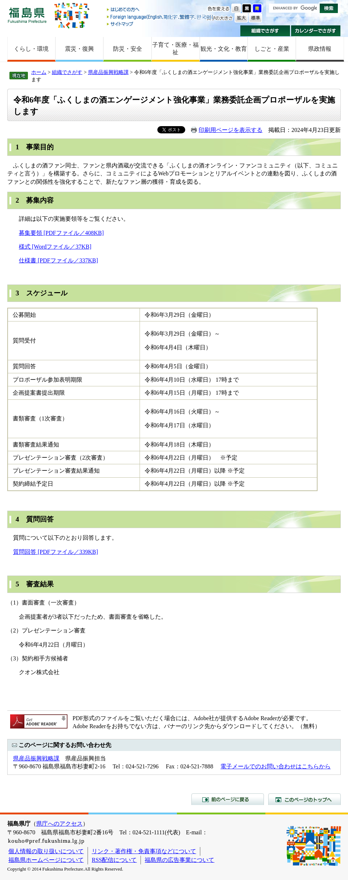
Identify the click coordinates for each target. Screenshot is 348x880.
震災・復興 (79, 49)
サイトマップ (160, 23)
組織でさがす (265, 30)
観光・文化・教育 (223, 49)
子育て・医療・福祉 (175, 48)
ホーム (38, 72)
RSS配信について (114, 860)
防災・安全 (127, 49)
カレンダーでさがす (316, 30)
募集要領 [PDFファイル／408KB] (61, 233)
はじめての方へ (160, 10)
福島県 (27, 15)
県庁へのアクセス (59, 824)
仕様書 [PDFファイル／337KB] (58, 260)
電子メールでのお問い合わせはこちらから (275, 766)
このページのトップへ (304, 799)
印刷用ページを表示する (230, 130)
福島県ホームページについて (46, 860)
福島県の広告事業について (179, 860)
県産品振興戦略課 (108, 72)
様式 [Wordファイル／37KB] (55, 247)
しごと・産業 (271, 49)
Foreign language (160, 16)
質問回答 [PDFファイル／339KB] (55, 552)
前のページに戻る (227, 799)
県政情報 (319, 49)
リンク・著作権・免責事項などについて (144, 851)
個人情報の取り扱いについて (46, 851)
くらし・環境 (31, 49)
